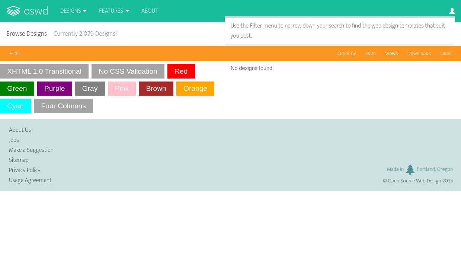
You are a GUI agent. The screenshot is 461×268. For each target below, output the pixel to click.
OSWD (36, 11)
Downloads (419, 53)
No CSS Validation (128, 71)
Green (17, 88)
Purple (54, 88)
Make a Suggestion (31, 150)
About (149, 11)
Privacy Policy (24, 170)
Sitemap (19, 160)
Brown (156, 88)
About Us (20, 130)
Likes (446, 53)
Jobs (14, 140)
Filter (15, 53)
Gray (90, 88)
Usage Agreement (30, 180)
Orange (195, 88)
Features (111, 11)
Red (181, 71)
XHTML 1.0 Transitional (44, 71)
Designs (70, 11)
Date (371, 53)
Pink (122, 88)
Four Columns (63, 106)
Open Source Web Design (414, 180)
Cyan (15, 106)
